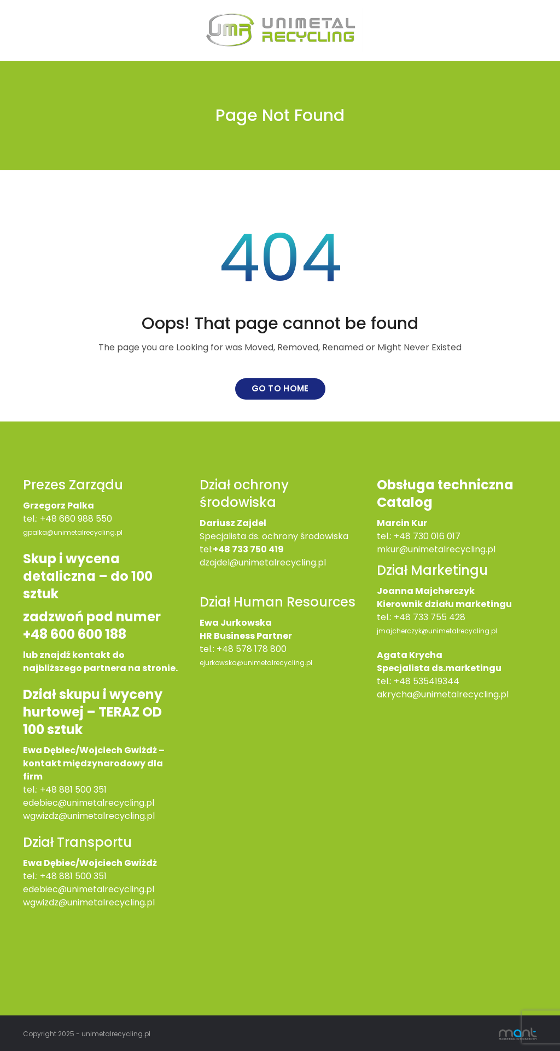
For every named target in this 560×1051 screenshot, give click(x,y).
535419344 (436, 681)
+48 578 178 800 (252, 649)
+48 (49, 876)
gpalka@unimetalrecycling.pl (72, 532)
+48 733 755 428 (429, 617)
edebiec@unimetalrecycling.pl (88, 802)
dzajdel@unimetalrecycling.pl (263, 562)
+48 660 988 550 (76, 518)
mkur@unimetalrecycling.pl (436, 549)
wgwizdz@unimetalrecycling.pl (89, 816)
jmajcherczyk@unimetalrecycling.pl (437, 631)
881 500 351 (83, 876)
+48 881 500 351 (73, 789)
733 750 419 (258, 549)
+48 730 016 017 (427, 536)
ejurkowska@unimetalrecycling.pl (256, 662)
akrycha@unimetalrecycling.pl (443, 694)
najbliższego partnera (74, 668)
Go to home (280, 388)
